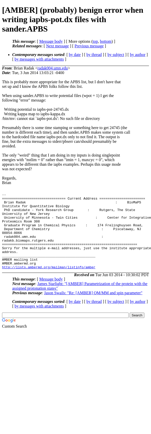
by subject (115, 54)
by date (75, 54)
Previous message (89, 46)
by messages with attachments (39, 59)
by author (137, 54)
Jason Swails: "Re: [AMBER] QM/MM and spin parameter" (93, 308)
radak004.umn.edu (52, 68)
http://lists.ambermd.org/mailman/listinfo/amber (48, 282)
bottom (105, 41)
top (95, 41)
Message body (51, 41)
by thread (94, 54)
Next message (57, 46)
